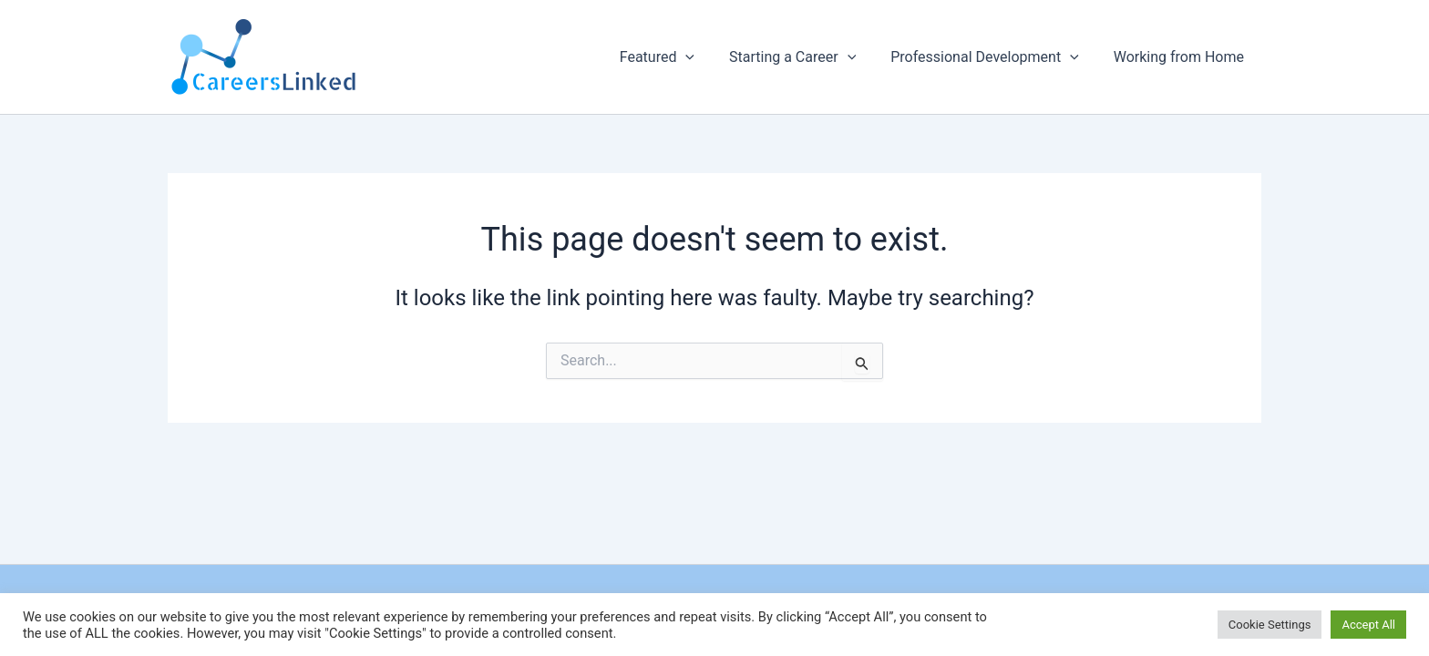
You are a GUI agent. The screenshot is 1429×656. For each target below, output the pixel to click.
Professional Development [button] (992, 57)
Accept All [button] (1368, 624)
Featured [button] (676, 57)
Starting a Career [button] (806, 57)
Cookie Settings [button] (1270, 624)
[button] (704, 57)
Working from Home (1181, 57)
